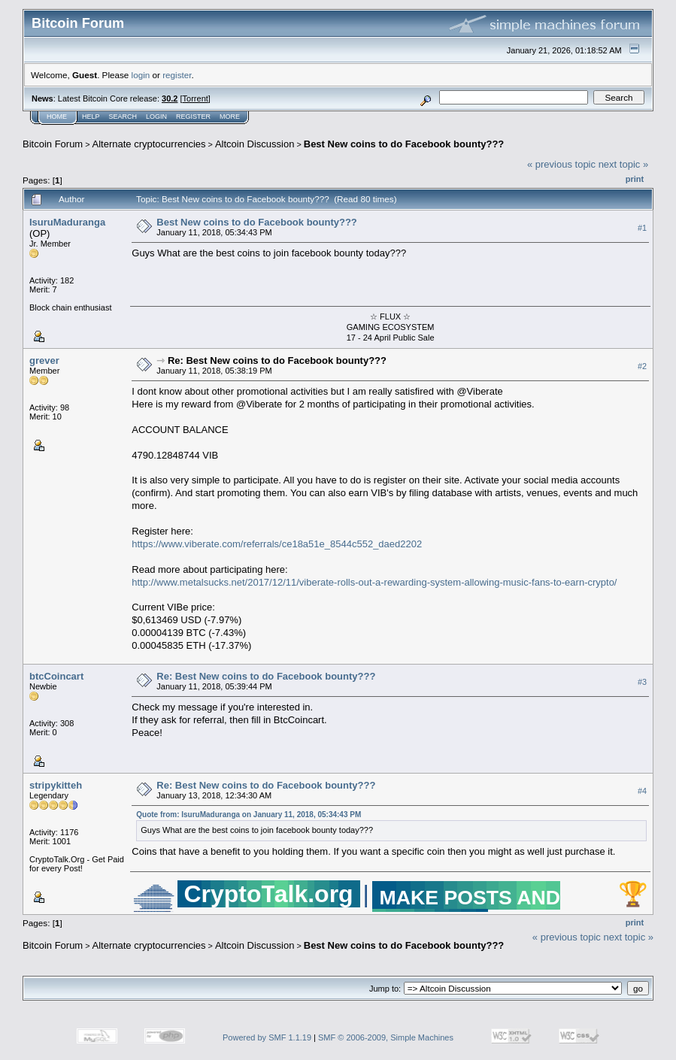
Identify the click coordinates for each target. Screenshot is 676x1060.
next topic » (624, 164)
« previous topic (561, 164)
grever (44, 360)
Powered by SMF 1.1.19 (267, 1037)
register (176, 75)
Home (57, 116)
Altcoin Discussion (255, 144)
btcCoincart (56, 676)
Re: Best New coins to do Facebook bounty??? (277, 360)
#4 (642, 791)
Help (91, 116)
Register (193, 116)
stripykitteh (55, 785)
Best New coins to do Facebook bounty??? (404, 144)
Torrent (195, 98)
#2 (642, 366)
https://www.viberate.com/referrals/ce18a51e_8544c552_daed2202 (277, 544)
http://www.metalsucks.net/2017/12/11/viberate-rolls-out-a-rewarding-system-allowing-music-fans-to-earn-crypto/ (374, 582)
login (141, 75)
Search (123, 116)
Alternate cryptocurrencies (149, 144)
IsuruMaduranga (67, 222)
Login (156, 116)
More (230, 116)
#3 (642, 682)
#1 (642, 227)
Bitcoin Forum (53, 144)
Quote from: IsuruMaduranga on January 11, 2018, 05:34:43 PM (248, 814)
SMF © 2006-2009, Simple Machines (385, 1037)
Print (635, 178)
